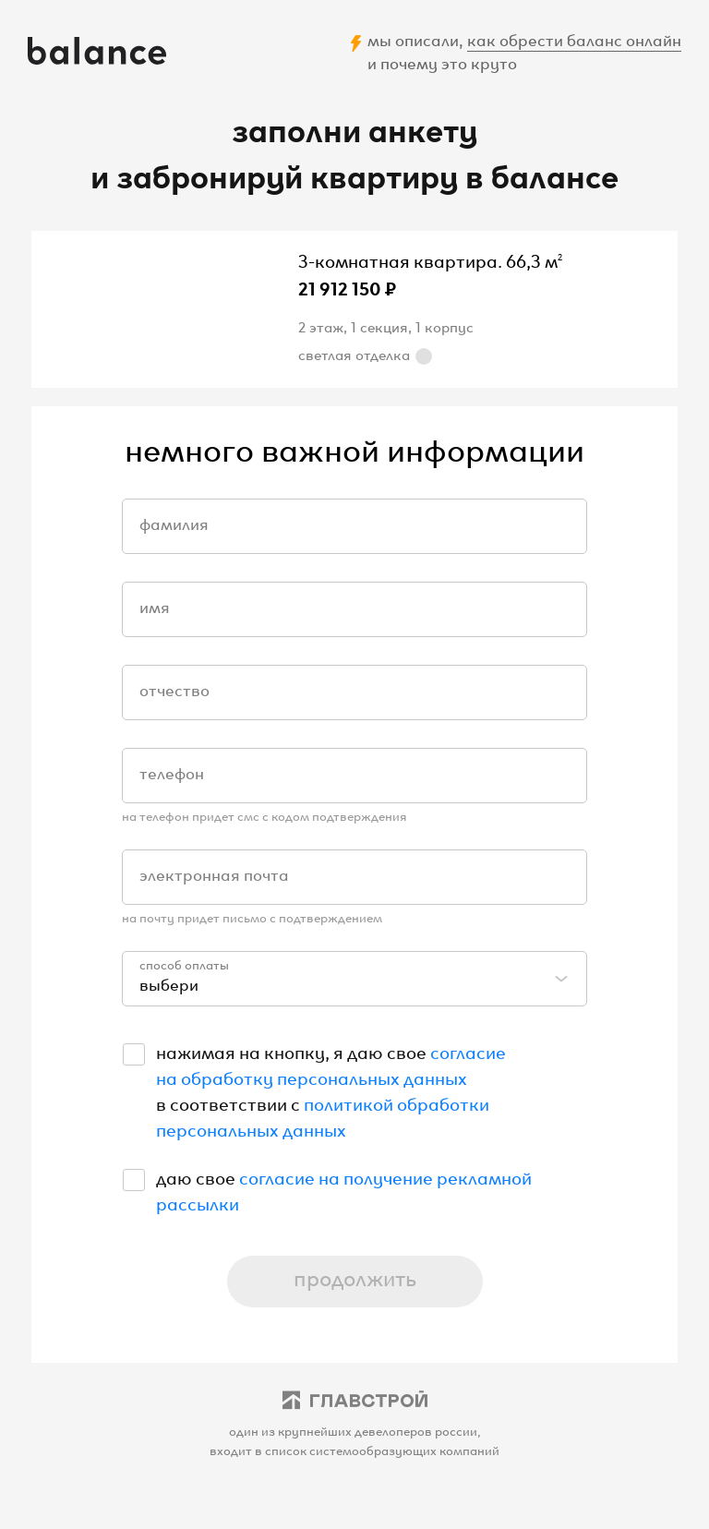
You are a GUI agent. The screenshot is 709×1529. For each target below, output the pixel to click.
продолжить (355, 1276)
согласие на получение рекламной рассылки (344, 1189)
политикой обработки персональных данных (322, 1115)
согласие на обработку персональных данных (331, 1064)
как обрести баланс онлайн (574, 39)
